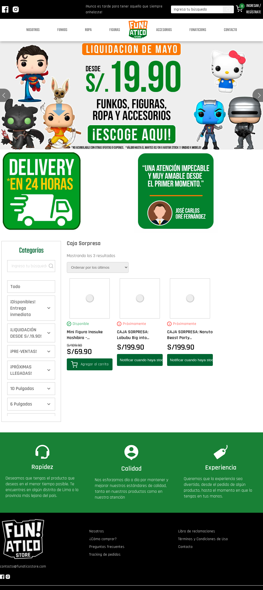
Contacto (230, 30)
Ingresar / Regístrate (253, 9)
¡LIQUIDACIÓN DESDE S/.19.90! (26, 333)
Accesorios (164, 30)
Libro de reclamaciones (196, 531)
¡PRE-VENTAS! (23, 351)
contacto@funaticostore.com (23, 566)
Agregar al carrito (90, 364)
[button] (259, 95)
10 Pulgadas (22, 388)
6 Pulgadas (21, 404)
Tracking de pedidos (105, 554)
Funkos (62, 30)
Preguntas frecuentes (106, 546)
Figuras (114, 30)
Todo (15, 286)
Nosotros (33, 30)
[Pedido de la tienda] (98, 267)
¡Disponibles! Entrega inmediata (22, 308)
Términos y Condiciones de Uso (203, 539)
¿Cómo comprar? (103, 539)
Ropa (88, 30)
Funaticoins (198, 30)
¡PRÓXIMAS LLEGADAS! (21, 370)
